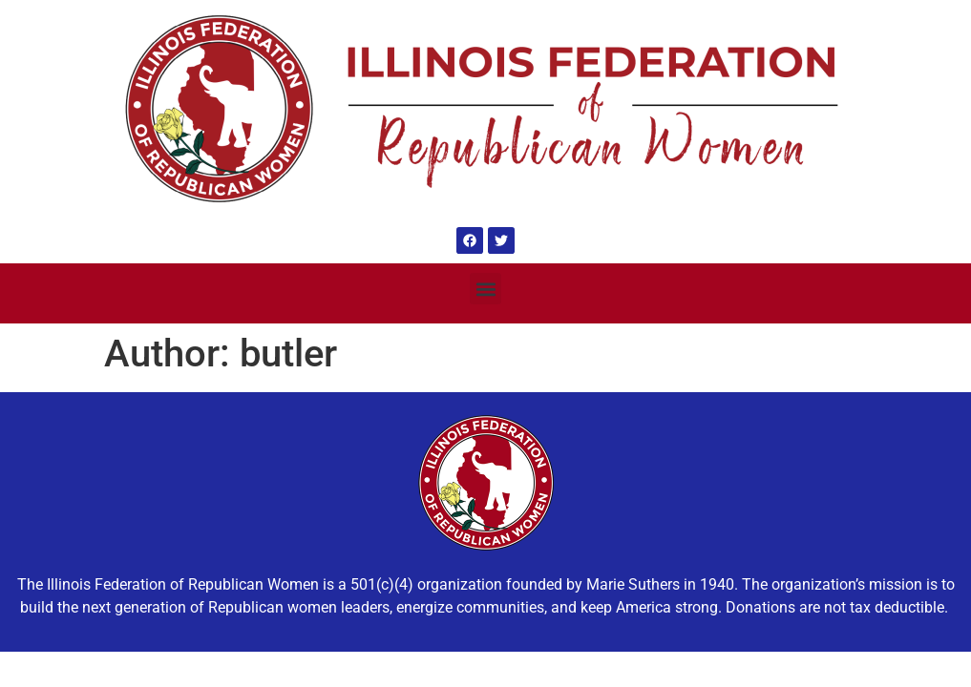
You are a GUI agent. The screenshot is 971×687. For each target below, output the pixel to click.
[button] (485, 288)
